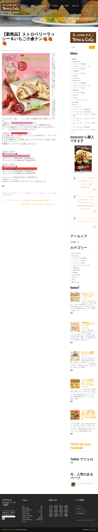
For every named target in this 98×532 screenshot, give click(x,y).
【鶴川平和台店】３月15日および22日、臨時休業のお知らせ (39, 204)
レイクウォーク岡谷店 (79, 73)
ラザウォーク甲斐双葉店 (24, 193)
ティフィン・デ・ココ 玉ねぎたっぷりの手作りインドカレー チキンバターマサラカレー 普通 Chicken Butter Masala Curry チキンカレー (85, 203)
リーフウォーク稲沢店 (38, 193)
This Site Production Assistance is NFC (85, 520)
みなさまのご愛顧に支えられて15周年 (88, 353)
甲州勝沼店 (76, 71)
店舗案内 (33, 6)
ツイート (72, 468)
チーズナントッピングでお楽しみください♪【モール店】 (88, 294)
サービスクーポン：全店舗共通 (81, 109)
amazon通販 (65, 6)
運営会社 (75, 76)
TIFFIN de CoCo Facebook (80, 446)
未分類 (73, 279)
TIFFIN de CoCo (10, 529)
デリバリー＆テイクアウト (80, 100)
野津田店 (75, 272)
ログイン (79, 506)
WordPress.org (81, 513)
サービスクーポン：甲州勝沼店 (81, 127)
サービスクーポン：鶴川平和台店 (82, 112)
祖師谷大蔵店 (76, 270)
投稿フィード (80, 508)
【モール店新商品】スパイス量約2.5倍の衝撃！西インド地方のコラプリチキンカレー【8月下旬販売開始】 (88, 415)
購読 (3, 518)
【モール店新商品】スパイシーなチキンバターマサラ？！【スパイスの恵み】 (88, 382)
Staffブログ (76, 95)
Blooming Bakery (76, 253)
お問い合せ (75, 6)
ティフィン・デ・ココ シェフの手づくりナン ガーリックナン (85, 221)
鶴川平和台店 (7, 195)
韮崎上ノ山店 (75, 282)
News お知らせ (44, 6)
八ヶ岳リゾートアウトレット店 (81, 66)
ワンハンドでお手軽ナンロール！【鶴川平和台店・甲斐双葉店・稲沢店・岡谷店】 (26, 200)
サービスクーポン (88, 6)
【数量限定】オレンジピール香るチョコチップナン (88, 324)
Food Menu (55, 6)
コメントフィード (81, 511)
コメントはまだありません (16, 50)
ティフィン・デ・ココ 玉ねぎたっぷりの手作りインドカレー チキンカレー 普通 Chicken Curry (85, 182)
